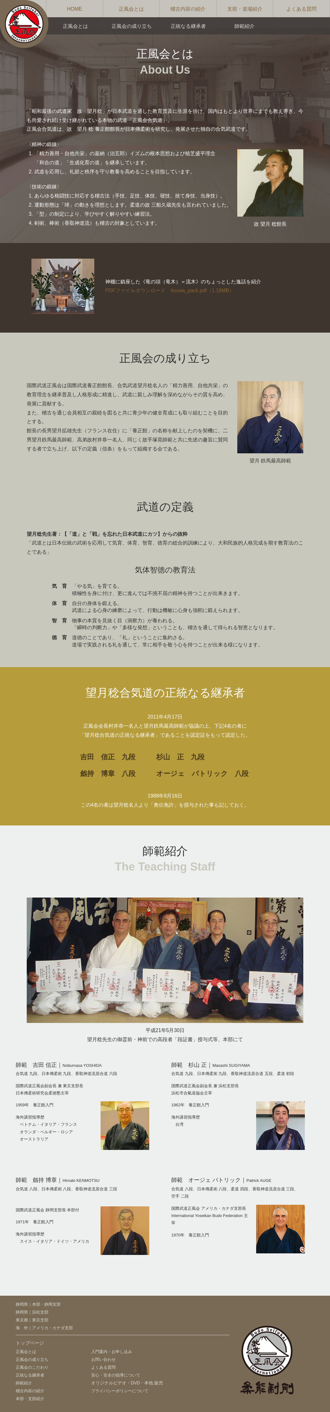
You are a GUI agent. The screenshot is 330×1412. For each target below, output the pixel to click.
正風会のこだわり (32, 1367)
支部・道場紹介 (244, 9)
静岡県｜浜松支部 (32, 1312)
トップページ (30, 1343)
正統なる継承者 (188, 26)
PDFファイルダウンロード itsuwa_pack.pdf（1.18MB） (169, 290)
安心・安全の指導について (115, 1375)
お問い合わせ (103, 1359)
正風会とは (131, 9)
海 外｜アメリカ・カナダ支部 (44, 1327)
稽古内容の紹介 (188, 9)
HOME (74, 9)
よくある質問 (301, 9)
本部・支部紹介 (30, 1398)
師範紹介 (244, 26)
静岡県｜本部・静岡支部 (38, 1304)
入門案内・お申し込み (111, 1351)
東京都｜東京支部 (32, 1320)
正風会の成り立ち (132, 26)
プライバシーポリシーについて (119, 1390)
